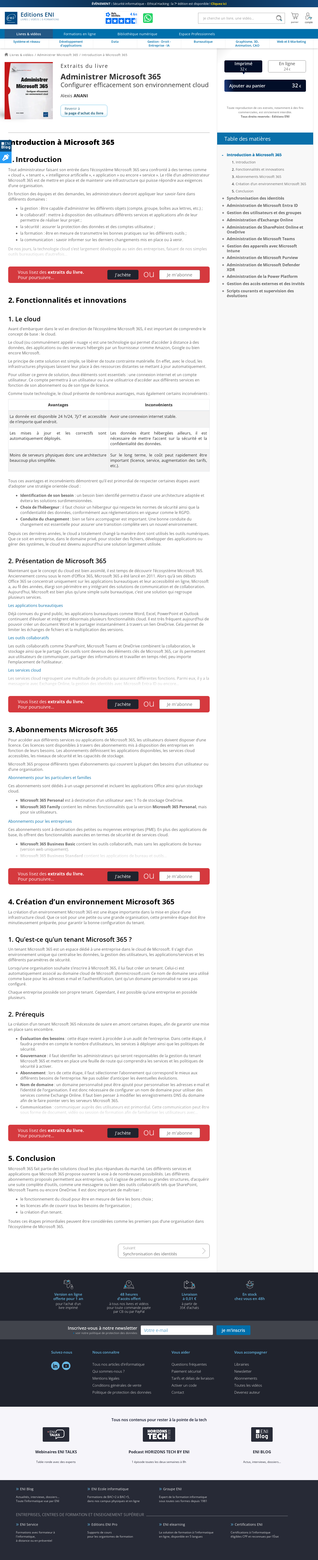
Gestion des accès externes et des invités (265, 283)
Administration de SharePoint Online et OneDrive (265, 229)
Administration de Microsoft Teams (261, 238)
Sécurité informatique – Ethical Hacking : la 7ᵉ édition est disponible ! (159, 3)
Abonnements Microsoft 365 (258, 176)
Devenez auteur (247, 1392)
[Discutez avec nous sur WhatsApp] (148, 18)
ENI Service (29, 1524)
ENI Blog (27, 1489)
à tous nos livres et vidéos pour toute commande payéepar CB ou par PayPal (129, 1303)
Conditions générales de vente (116, 1385)
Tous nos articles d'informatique (118, 1364)
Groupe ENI (172, 1489)
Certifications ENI (249, 1524)
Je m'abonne (179, 275)
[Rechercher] (279, 18)
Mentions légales (105, 1378)
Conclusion (245, 191)
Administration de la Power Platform (262, 276)
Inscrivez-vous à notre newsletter (102, 1330)
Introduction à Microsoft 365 (254, 154)
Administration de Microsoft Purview (262, 257)
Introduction (246, 162)
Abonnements (245, 1378)
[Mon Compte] (308, 18)
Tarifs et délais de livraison (193, 1378)
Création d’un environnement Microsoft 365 (271, 184)
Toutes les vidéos (248, 1385)
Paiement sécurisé (186, 1371)
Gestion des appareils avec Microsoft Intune (262, 248)
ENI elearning (174, 1524)
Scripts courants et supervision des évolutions (260, 293)
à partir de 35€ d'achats (189, 1301)
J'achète (123, 275)
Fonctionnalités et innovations (260, 169)
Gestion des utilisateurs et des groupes (264, 212)
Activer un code (184, 1385)
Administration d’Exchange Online (260, 220)
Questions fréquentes (189, 1364)
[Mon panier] (294, 18)
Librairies (241, 1364)
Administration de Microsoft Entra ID (262, 205)
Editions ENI (32, 18)
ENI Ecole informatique (110, 1489)
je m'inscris (233, 1330)
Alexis (74, 95)
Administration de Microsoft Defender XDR (263, 267)
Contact (178, 1392)
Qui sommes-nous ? (108, 1371)
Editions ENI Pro (104, 1524)
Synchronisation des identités (150, 1254)
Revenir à (84, 110)
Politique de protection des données (121, 1392)
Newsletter (243, 1371)
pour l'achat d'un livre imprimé (68, 1301)
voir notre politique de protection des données (106, 1333)
